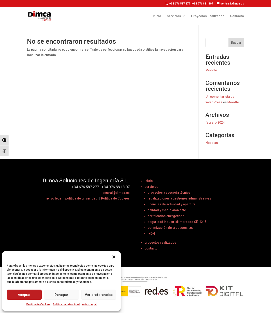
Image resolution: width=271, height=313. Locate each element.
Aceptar (24, 295)
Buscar (236, 42)
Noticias (212, 143)
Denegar (61, 295)
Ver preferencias (99, 295)
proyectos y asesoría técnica (169, 192)
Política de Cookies (38, 304)
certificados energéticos (166, 216)
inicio (149, 181)
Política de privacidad (66, 304)
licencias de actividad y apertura (172, 204)
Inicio (157, 16)
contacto (151, 248)
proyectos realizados (160, 242)
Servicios (174, 16)
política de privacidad (81, 198)
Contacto (237, 16)
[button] (114, 257)
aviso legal (54, 198)
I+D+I (151, 233)
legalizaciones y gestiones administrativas (179, 198)
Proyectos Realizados (207, 16)
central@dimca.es (116, 193)
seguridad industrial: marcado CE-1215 (177, 222)
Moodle (211, 70)
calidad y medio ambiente (167, 210)
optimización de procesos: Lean (171, 227)
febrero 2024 (215, 122)
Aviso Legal (89, 304)
